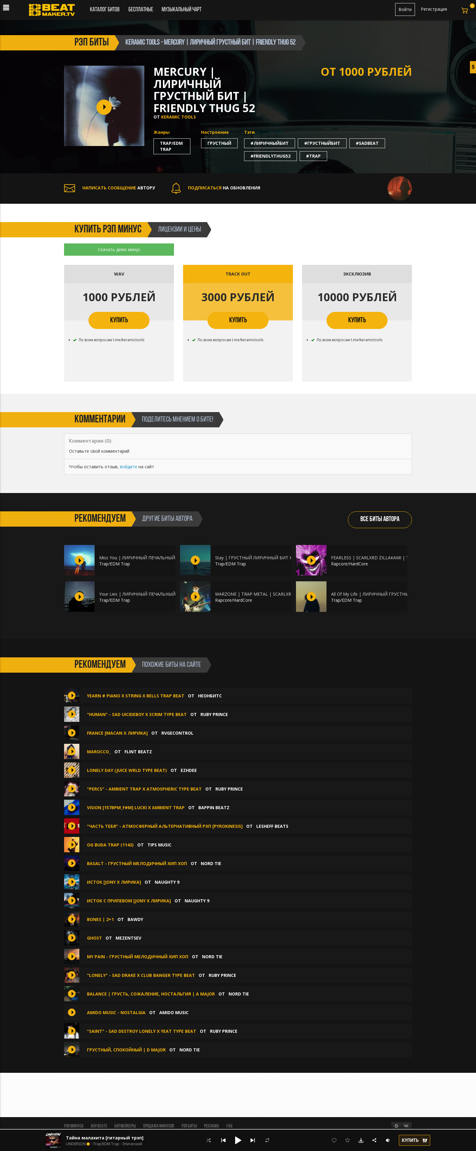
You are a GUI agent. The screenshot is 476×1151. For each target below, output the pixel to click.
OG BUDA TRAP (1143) (110, 845)
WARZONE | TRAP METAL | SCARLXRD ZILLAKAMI (266, 594)
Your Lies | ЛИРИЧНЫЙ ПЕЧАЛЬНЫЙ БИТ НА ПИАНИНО (157, 594)
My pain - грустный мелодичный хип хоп (137, 956)
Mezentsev (128, 938)
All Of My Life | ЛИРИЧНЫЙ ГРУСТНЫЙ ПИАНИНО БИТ (388, 594)
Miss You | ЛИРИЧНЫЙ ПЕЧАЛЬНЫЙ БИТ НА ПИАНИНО (157, 558)
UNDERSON (76, 1144)
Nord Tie (211, 863)
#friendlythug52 (270, 156)
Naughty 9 (167, 882)
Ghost (94, 938)
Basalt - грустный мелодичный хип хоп (137, 863)
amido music (174, 1012)
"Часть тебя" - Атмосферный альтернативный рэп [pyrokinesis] (165, 826)
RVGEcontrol (177, 733)
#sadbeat (367, 143)
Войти (405, 9)
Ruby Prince (214, 714)
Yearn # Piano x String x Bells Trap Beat (135, 696)
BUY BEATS (99, 1126)
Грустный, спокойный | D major (126, 1050)
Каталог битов (105, 10)
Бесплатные (141, 10)
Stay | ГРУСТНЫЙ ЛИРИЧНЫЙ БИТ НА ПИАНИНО (267, 558)
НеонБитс (210, 696)
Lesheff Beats (272, 826)
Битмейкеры (125, 1126)
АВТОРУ (109, 188)
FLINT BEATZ (138, 752)
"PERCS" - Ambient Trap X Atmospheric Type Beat (144, 789)
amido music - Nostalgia (116, 1012)
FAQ (229, 1126)
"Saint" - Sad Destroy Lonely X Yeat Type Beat (141, 1031)
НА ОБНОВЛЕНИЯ (215, 188)
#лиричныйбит (270, 143)
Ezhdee (189, 770)
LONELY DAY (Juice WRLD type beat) (127, 770)
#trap (313, 156)
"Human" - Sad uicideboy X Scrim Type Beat (137, 714)
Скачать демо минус (119, 249)
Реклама (211, 1126)
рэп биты (91, 42)
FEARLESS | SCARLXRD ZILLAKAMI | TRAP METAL (382, 558)
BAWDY (135, 919)
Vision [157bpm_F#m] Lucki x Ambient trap (136, 807)
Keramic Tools (178, 117)
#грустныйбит (322, 143)
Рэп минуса (74, 1126)
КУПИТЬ (119, 320)
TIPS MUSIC (159, 845)
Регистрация (434, 9)
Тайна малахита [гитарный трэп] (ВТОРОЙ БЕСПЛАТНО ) (131, 1138)
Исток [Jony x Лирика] (114, 882)
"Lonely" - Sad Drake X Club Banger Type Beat (141, 975)
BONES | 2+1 (100, 919)
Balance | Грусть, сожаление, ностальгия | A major (151, 994)
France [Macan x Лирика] (117, 733)
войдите (128, 467)
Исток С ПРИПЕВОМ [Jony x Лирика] (129, 901)
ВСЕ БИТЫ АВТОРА (379, 519)
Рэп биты (189, 1126)
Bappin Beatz (213, 807)
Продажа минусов (158, 1126)
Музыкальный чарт (181, 10)
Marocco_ (99, 752)
